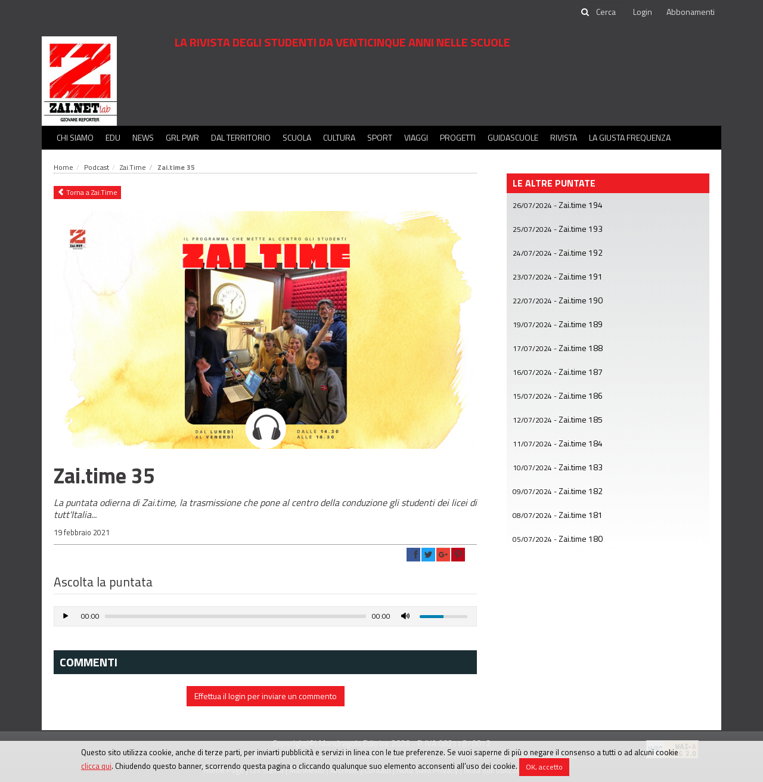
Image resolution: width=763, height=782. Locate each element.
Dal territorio (241, 137)
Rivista (563, 137)
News (143, 137)
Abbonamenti (690, 11)
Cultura (339, 137)
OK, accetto (544, 766)
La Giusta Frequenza (630, 137)
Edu (113, 137)
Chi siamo (75, 137)
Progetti (458, 137)
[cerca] (607, 11)
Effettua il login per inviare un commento (265, 696)
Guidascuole (513, 137)
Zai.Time (133, 167)
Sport (379, 137)
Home (63, 167)
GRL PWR (182, 137)
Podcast (96, 167)
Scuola (297, 137)
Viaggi (416, 137)
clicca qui (96, 766)
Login (642, 11)
